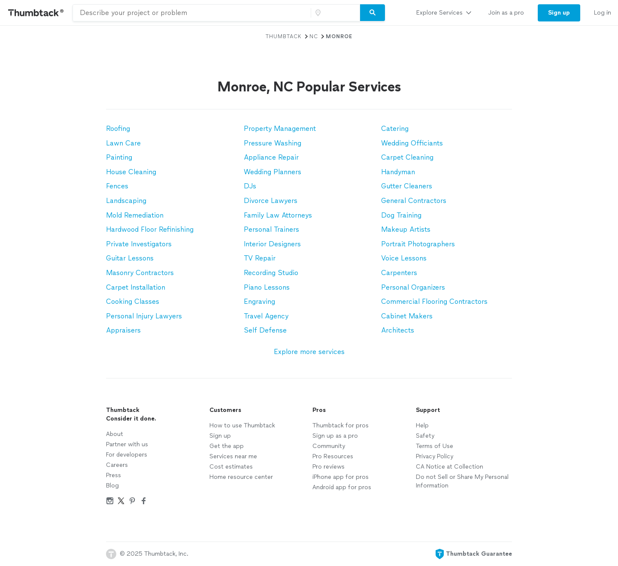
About (114, 434)
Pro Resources (332, 456)
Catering (395, 128)
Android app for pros (341, 487)
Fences (117, 186)
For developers (126, 454)
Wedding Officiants (412, 143)
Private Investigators (139, 244)
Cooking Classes (132, 301)
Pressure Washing (272, 143)
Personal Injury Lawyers (144, 316)
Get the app (226, 446)
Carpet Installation (135, 287)
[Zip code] (334, 13)
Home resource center (241, 477)
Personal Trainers (271, 229)
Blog (112, 485)
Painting (119, 157)
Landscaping (126, 201)
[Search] (372, 12)
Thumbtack (284, 36)
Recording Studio (271, 273)
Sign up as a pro (335, 435)
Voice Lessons (404, 258)
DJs (250, 186)
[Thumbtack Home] (36, 12)
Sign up (220, 435)
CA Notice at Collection (449, 466)
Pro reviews (328, 466)
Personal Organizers (413, 287)
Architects (397, 330)
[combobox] (192, 13)
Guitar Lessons (130, 258)
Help (422, 425)
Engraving (259, 301)
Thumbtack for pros (340, 425)
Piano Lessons (267, 287)
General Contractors (413, 201)
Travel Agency (266, 316)
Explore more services (309, 352)
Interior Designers (272, 244)
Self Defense (265, 330)
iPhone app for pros (340, 477)
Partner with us (127, 444)
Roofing (118, 128)
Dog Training (401, 215)
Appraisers (123, 330)
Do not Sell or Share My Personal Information (462, 481)
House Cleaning (131, 172)
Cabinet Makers (407, 316)
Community (328, 446)
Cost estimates (231, 466)
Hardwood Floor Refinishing (150, 229)
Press (113, 475)
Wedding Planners (272, 172)
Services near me (233, 456)
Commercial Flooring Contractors (434, 301)
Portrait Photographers (418, 244)
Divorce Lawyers (270, 201)
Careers (117, 465)
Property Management (280, 128)
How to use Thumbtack (242, 425)
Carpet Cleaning (407, 157)
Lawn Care (123, 143)
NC (313, 36)
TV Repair (260, 258)
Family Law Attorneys (278, 215)
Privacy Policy (434, 456)
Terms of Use (434, 446)
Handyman (398, 172)
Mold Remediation (135, 215)
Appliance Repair (271, 157)
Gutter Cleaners (406, 186)
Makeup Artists (405, 229)
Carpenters (399, 273)
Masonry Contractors (140, 273)
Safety (425, 435)
